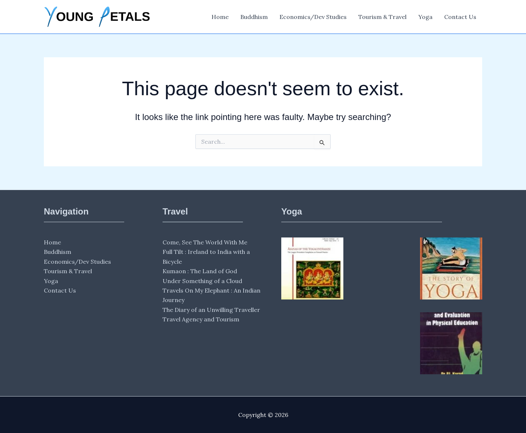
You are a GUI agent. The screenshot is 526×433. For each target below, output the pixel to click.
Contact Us (460, 16)
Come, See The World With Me (205, 242)
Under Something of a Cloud (202, 281)
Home (220, 16)
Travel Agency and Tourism (201, 319)
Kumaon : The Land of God (200, 271)
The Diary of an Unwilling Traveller (211, 309)
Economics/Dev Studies (313, 16)
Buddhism (254, 16)
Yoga (425, 16)
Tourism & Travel (382, 16)
